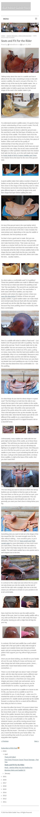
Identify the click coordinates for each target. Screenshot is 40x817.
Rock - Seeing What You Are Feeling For (18, 767)
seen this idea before (8, 296)
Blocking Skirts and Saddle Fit (15, 770)
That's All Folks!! (10, 757)
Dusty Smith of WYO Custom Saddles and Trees (20, 155)
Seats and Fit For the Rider (14, 765)
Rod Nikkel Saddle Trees (16, 7)
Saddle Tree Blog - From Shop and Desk (19, 35)
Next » (36, 741)
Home (3, 35)
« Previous (5, 741)
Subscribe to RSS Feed (9, 748)
